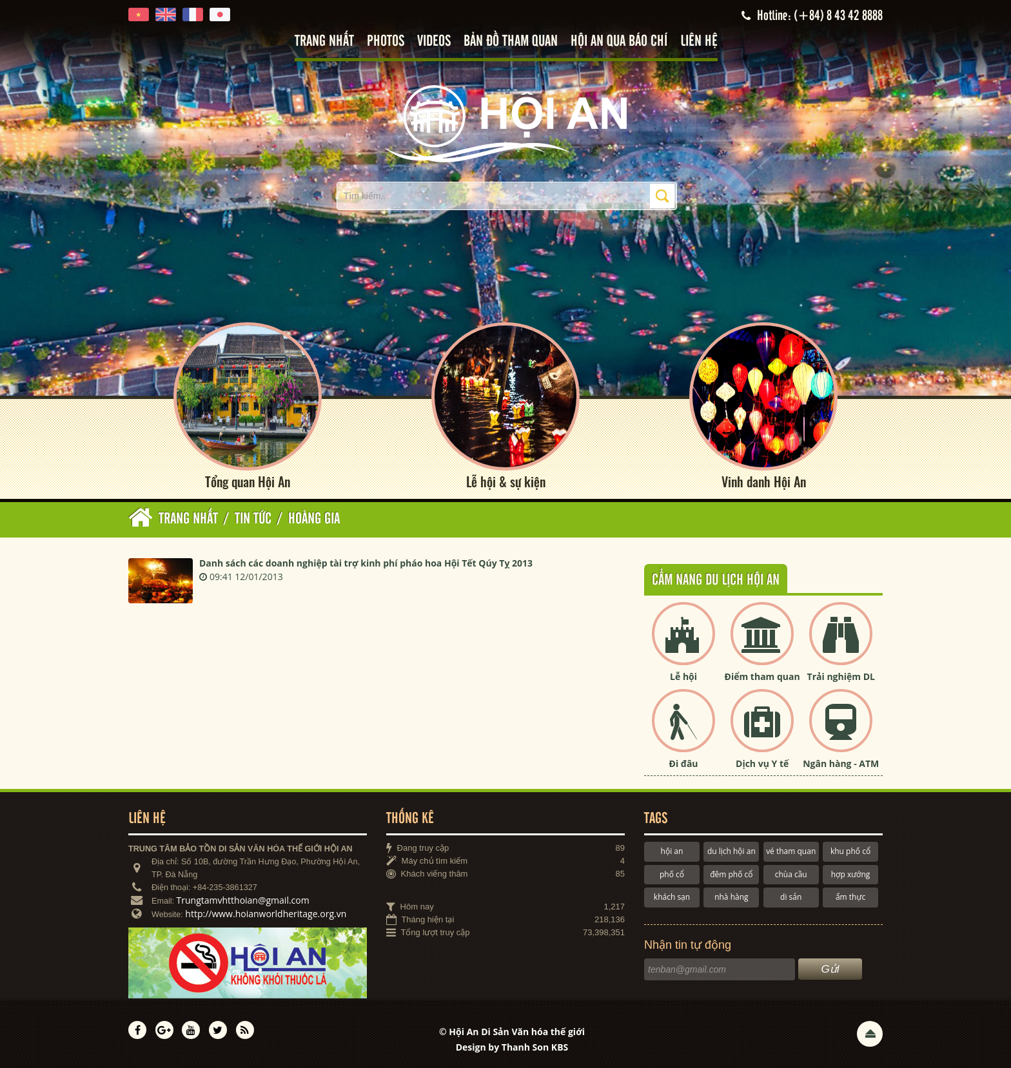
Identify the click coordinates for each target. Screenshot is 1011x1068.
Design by (512, 1047)
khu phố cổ (850, 851)
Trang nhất (324, 41)
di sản (790, 896)
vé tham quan (791, 851)
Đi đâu (683, 763)
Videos (434, 41)
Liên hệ (699, 41)
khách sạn (672, 896)
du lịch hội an (731, 851)
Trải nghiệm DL (841, 676)
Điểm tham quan (762, 676)
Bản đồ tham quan (511, 41)
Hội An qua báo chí (619, 41)
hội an (672, 851)
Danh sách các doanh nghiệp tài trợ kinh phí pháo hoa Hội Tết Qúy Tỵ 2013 (366, 563)
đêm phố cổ (731, 874)
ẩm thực (850, 896)
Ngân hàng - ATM (841, 763)
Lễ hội (683, 676)
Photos (385, 41)
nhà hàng (731, 896)
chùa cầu (791, 874)
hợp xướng (850, 874)
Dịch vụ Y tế (762, 763)
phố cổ (672, 874)
